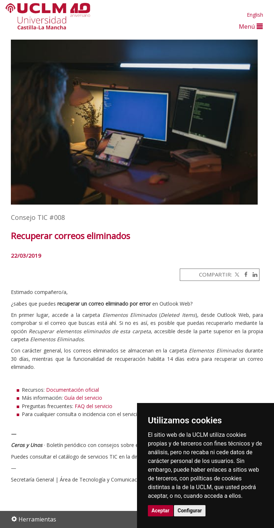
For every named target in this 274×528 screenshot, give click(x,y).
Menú (251, 26)
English (255, 14)
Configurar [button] (190, 510)
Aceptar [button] (160, 510)
